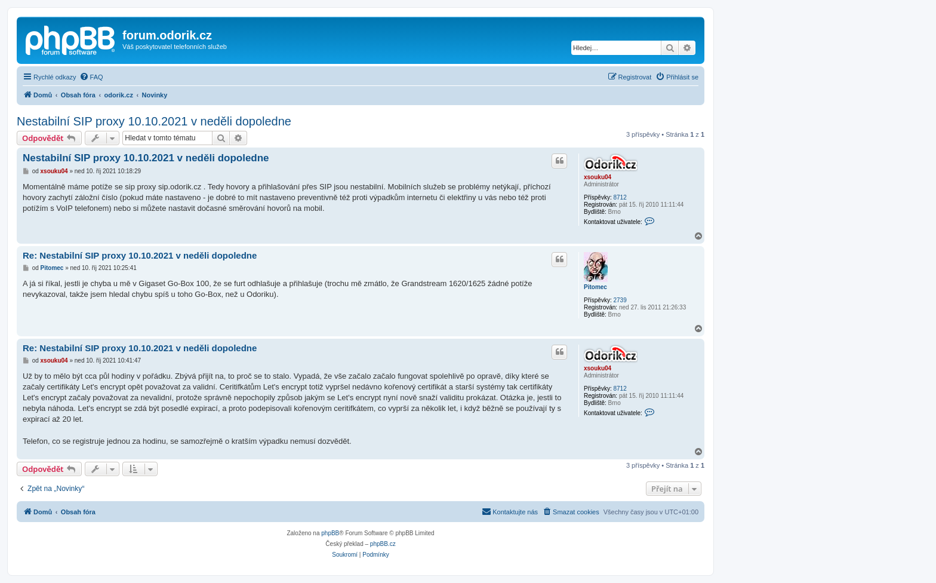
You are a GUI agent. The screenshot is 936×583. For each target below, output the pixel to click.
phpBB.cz (383, 544)
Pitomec (595, 287)
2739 (619, 300)
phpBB (330, 533)
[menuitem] (91, 77)
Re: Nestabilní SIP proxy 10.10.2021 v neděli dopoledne (140, 255)
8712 (619, 197)
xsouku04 (597, 177)
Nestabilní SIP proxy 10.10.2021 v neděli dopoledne (154, 121)
